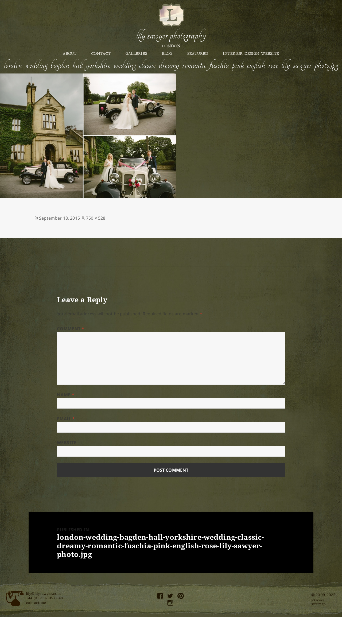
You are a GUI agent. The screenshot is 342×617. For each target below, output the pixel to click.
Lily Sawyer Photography (171, 35)
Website (66, 442)
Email (66, 419)
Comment (70, 329)
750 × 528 (95, 218)
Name (65, 395)
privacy (317, 599)
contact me (36, 602)
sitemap (318, 604)
